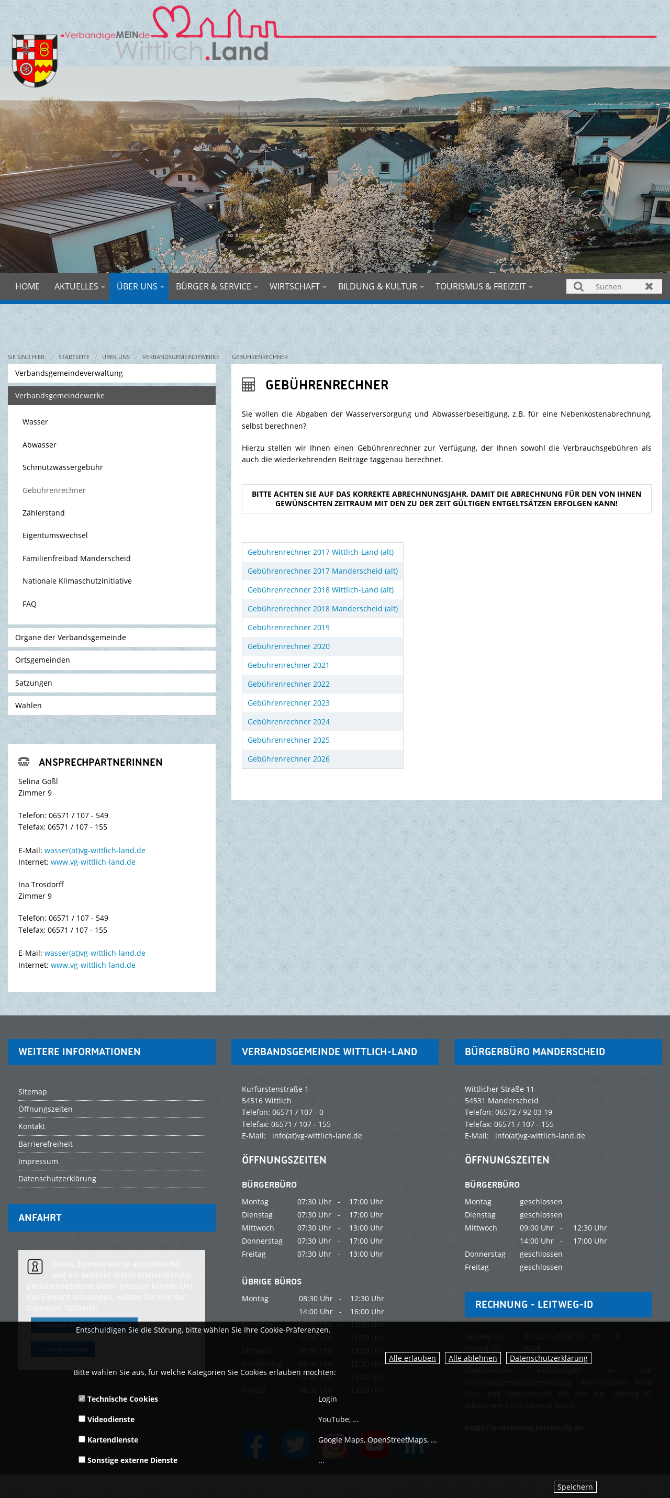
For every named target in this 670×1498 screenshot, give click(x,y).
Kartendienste (108, 1440)
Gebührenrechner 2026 (289, 759)
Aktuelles (76, 286)
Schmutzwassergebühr (63, 467)
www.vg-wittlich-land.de (93, 862)
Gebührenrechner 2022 (289, 684)
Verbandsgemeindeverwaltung (69, 373)
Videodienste (107, 1419)
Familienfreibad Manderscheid (77, 558)
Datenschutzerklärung (549, 1358)
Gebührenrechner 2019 (289, 627)
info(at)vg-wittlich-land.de (317, 1136)
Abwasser (40, 445)
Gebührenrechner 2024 (289, 721)
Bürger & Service (213, 286)
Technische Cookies (118, 1399)
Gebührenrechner (260, 357)
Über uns (137, 286)
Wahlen (28, 705)
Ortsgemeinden (42, 660)
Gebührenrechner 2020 (289, 646)
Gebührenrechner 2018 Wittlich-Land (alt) (321, 590)
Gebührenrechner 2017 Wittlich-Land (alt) (321, 552)
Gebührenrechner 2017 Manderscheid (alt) (323, 571)
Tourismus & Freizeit (481, 286)
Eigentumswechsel (55, 535)
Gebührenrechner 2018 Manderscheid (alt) (323, 608)
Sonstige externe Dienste (128, 1460)
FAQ (30, 604)
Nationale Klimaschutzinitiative (77, 581)
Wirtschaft (295, 286)
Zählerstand (44, 513)
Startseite (74, 357)
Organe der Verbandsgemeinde (70, 637)
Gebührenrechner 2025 (289, 740)
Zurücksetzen (649, 286)
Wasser (35, 422)
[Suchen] (614, 286)
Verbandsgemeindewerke (180, 357)
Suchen (579, 286)
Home (27, 286)
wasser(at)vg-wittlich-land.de (95, 850)
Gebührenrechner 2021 (289, 665)
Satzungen (33, 683)
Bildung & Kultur (377, 286)
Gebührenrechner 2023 (289, 703)
